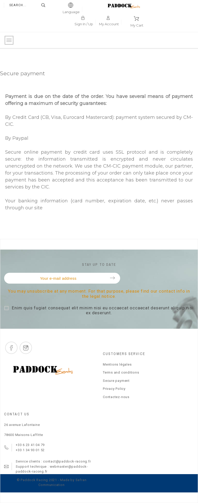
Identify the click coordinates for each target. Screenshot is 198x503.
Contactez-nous (116, 397)
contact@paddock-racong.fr (67, 461)
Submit (112, 278)
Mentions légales (117, 364)
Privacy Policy (114, 389)
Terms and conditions (121, 372)
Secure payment (116, 381)
